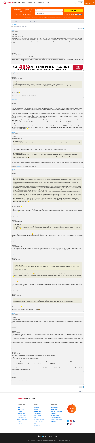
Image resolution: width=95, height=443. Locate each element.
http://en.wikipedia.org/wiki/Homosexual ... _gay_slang (23, 58)
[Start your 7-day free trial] (71, 408)
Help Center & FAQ (54, 407)
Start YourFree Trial (89, 2)
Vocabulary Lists (21, 413)
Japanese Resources (22, 419)
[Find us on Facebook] (74, 421)
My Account (53, 413)
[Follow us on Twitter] (68, 421)
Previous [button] (80, 28)
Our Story (36, 409)
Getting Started (53, 409)
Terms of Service (63, 440)
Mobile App (19, 423)
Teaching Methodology (55, 417)
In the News (36, 417)
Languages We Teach (39, 419)
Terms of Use (38, 17)
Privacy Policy (43, 17)
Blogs (35, 423)
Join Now (73, 10)
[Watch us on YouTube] (71, 421)
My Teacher (41, 2)
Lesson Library (20, 409)
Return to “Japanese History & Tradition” (19, 388)
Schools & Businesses (39, 421)
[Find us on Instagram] (71, 424)
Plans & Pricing (37, 415)
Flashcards (19, 411)
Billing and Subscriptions (56, 411)
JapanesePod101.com (56, 438)
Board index (15, 21)
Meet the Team (37, 411)
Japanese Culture (22, 21)
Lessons (24, 2)
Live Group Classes (21, 417)
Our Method (36, 407)
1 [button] (81, 28)
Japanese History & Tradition (32, 21)
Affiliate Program (37, 425)
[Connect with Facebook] (78, 14)
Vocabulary (31, 2)
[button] (75, 2)
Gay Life (14, 24)
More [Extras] (47, 2)
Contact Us (53, 421)
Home (18, 407)
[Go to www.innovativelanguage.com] (47, 436)
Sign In (80, 2)
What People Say (38, 413)
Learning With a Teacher (56, 419)
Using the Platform (54, 415)
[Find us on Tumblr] (68, 424)
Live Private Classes (21, 415)
